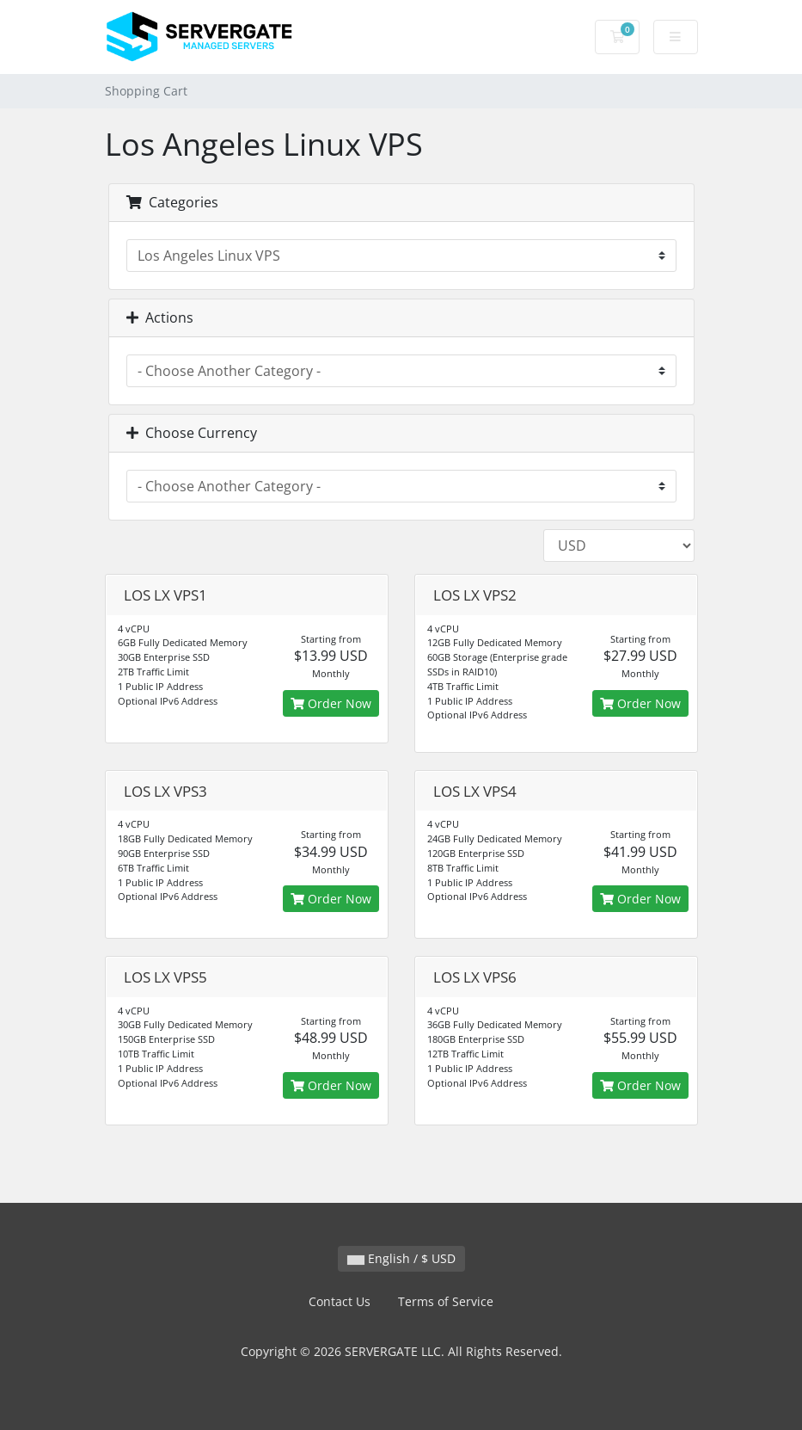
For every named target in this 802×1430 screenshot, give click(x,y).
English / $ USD (401, 1258)
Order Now (331, 703)
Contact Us (339, 1301)
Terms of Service (445, 1301)
